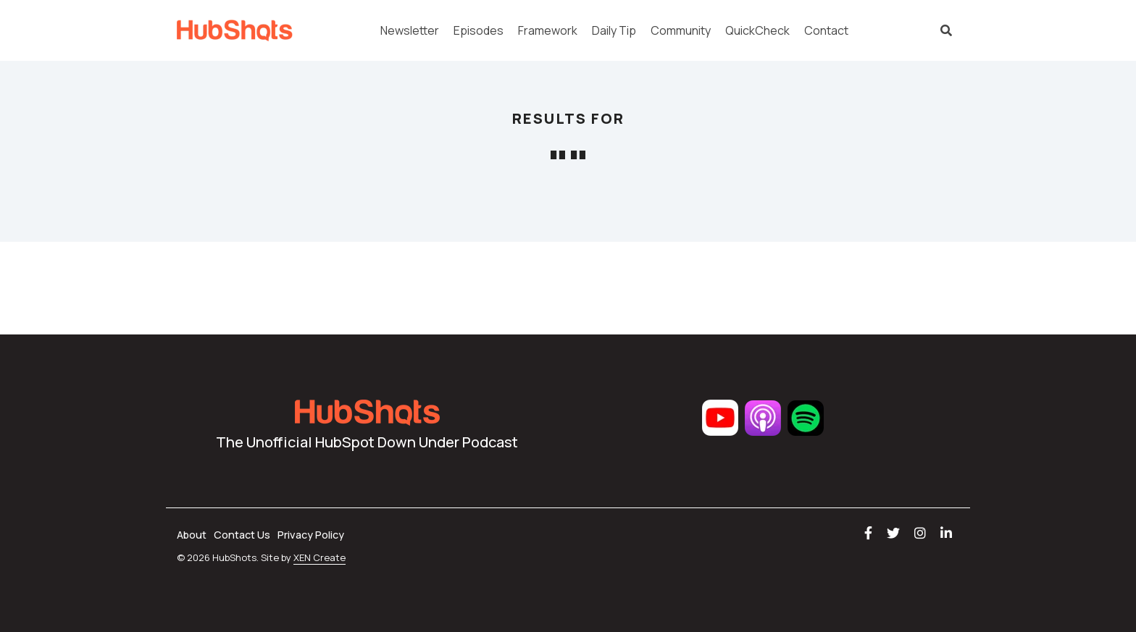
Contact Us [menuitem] (242, 535)
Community (681, 30)
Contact (826, 30)
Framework (547, 30)
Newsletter (409, 30)
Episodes (479, 30)
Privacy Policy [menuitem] (310, 535)
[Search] (946, 30)
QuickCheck (757, 30)
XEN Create (319, 557)
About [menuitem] (191, 535)
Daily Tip (614, 30)
